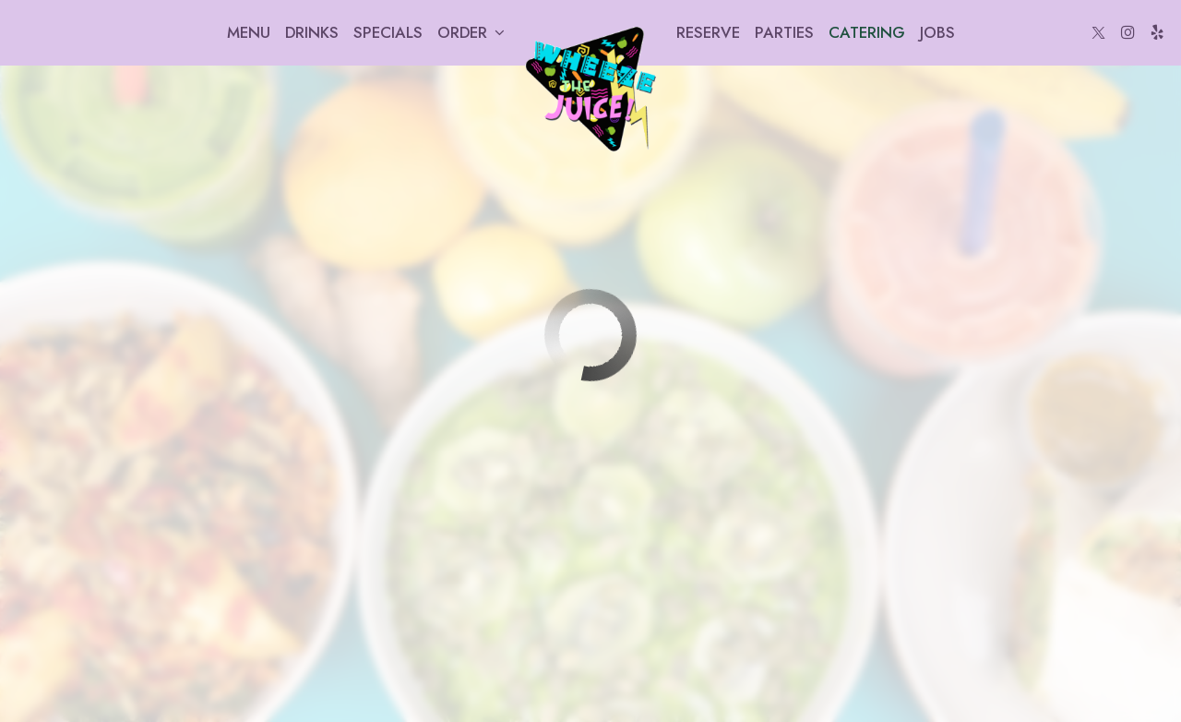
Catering (867, 32)
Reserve (708, 32)
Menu (248, 32)
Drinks (312, 32)
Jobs (937, 32)
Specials (388, 32)
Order (471, 32)
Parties (784, 32)
